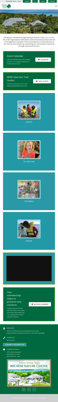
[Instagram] (29, 389)
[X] (34, 389)
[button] (56, 6)
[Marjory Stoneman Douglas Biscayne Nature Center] (7, 6)
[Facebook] (23, 389)
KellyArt (44, 398)
